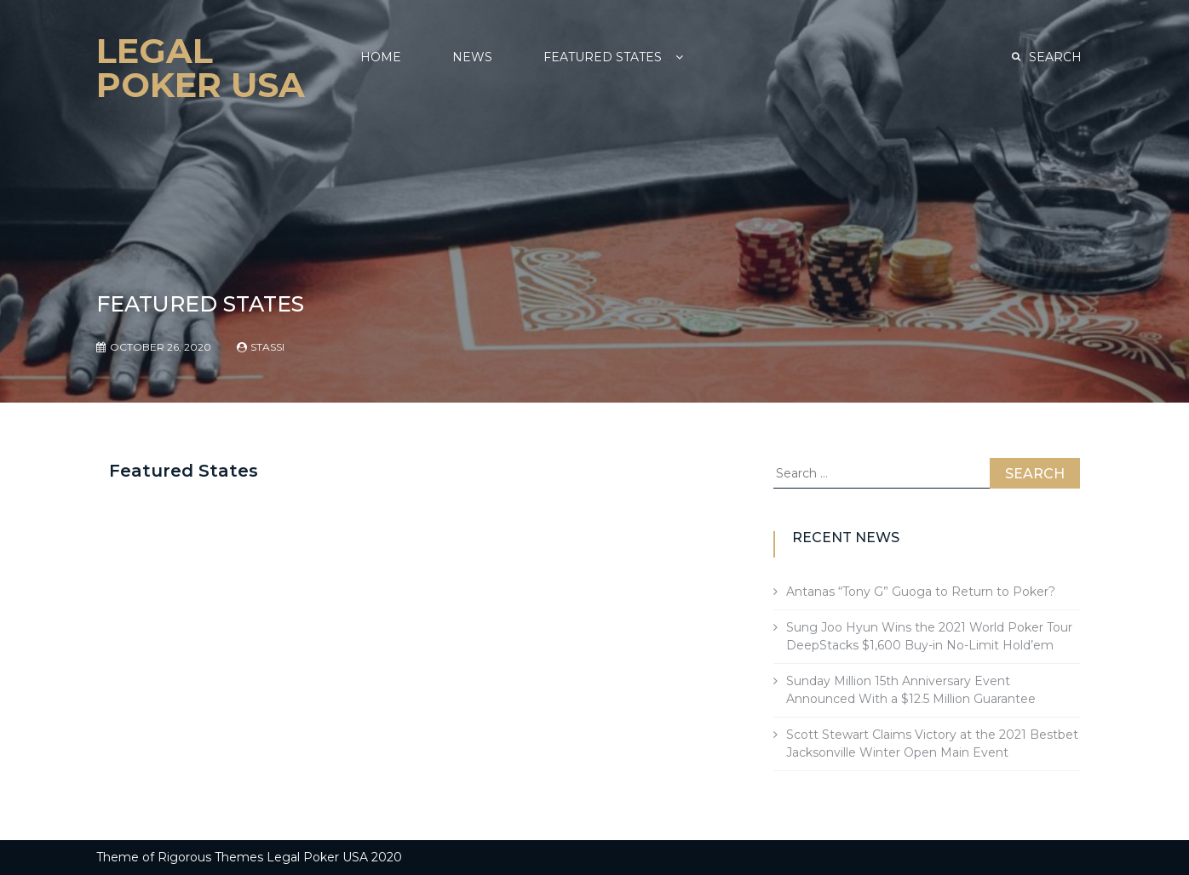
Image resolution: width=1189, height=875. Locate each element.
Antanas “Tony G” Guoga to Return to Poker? (920, 591)
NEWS (472, 57)
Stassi (267, 346)
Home (380, 57)
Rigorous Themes (210, 857)
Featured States (602, 57)
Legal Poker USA (200, 68)
